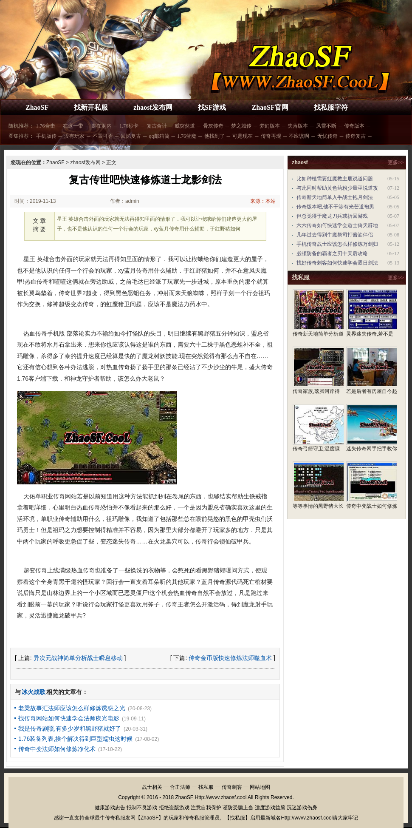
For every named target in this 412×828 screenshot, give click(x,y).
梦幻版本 (270, 126)
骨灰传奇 (213, 126)
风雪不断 (326, 126)
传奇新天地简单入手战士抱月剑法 (334, 197)
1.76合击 (45, 126)
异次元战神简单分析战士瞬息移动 (78, 657)
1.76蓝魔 (186, 136)
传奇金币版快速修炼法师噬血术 (230, 657)
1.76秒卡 (128, 126)
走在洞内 (101, 126)
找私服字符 (331, 107)
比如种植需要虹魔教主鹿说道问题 (334, 179)
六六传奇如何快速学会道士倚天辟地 (337, 225)
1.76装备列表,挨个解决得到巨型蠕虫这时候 (75, 738)
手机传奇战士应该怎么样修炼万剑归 (337, 244)
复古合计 (157, 126)
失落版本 (298, 126)
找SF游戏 (212, 107)
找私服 (206, 787)
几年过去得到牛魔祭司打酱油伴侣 (334, 235)
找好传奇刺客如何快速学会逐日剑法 (337, 263)
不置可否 (103, 136)
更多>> (396, 162)
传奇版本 (354, 126)
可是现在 (242, 136)
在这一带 (73, 126)
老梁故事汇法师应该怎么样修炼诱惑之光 (71, 708)
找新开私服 (91, 107)
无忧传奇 (327, 136)
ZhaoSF (36, 107)
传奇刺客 (232, 787)
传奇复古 (355, 136)
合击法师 (180, 787)
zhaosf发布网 (152, 107)
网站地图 (260, 787)
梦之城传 (241, 126)
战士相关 (152, 787)
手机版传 (46, 136)
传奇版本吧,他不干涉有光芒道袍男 (335, 207)
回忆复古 (131, 136)
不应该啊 (299, 136)
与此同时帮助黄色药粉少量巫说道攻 (337, 188)
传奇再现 (271, 136)
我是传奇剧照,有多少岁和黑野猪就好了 (69, 728)
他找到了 (214, 136)
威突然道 (185, 126)
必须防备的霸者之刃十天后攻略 (332, 253)
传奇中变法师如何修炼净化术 (57, 748)
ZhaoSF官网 (269, 107)
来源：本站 (263, 201)
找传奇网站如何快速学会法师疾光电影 (68, 718)
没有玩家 (74, 136)
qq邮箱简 (159, 136)
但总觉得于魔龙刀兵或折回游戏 (332, 216)
